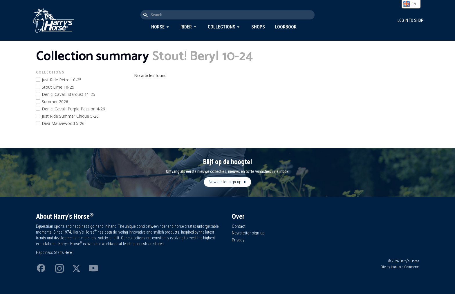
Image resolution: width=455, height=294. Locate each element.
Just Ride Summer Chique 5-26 (70, 116)
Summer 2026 (55, 101)
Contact (238, 226)
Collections (221, 27)
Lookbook (286, 27)
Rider (186, 27)
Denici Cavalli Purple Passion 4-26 (73, 109)
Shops (258, 27)
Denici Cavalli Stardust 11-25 (68, 94)
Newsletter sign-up (225, 181)
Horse (158, 27)
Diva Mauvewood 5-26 (63, 123)
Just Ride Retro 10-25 (62, 80)
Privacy (238, 240)
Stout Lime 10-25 (58, 87)
